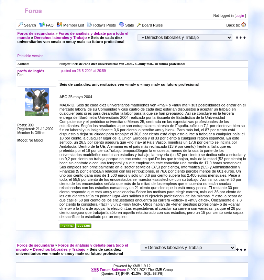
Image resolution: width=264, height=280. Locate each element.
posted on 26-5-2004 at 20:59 (83, 71)
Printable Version (31, 56)
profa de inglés (31, 71)
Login (239, 16)
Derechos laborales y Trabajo (60, 37)
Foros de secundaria (36, 33)
